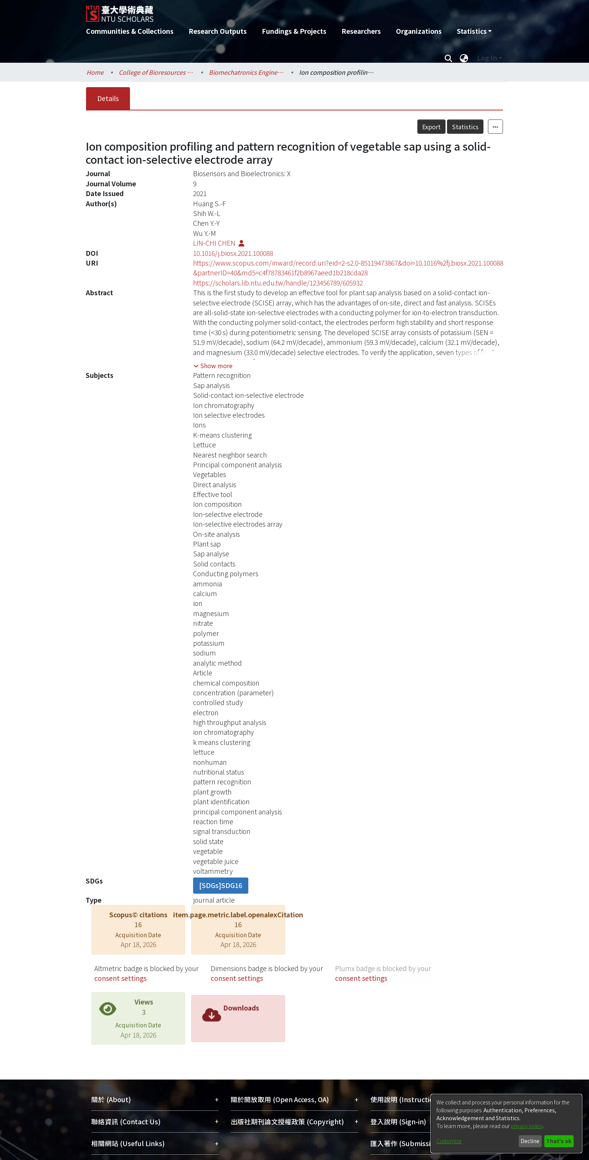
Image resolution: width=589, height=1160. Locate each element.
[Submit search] (448, 57)
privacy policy (527, 1126)
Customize (449, 1141)
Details (108, 98)
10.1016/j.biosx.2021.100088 (233, 253)
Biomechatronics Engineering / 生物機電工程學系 (246, 72)
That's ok (558, 1141)
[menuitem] (474, 31)
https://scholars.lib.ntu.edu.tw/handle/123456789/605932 (278, 282)
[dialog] (506, 1123)
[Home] (254, 11)
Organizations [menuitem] (419, 31)
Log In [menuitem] (487, 57)
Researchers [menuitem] (361, 31)
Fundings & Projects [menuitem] (294, 31)
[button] (213, 365)
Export (431, 126)
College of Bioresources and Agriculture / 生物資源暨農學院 (156, 72)
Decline (530, 1141)
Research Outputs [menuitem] (218, 31)
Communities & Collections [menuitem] (130, 31)
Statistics (465, 126)
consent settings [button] (120, 978)
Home (95, 72)
